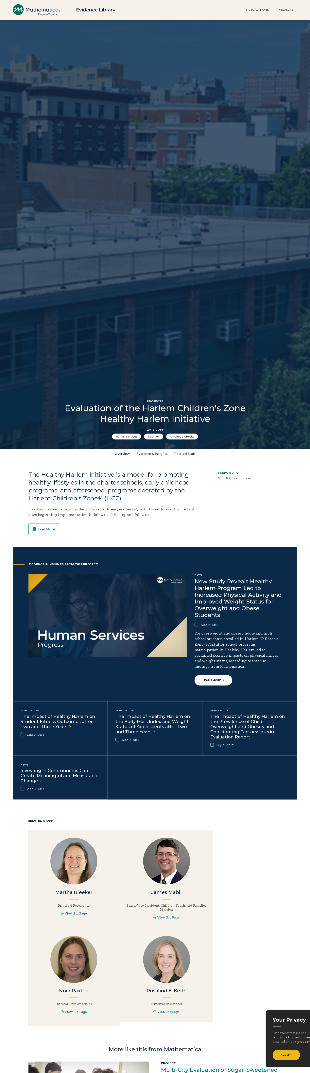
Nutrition (154, 436)
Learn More (213, 680)
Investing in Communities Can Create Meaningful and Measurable (60, 777)
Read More (44, 529)
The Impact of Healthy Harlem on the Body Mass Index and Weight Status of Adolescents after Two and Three (152, 724)
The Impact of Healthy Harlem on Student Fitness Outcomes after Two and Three (58, 722)
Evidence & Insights (152, 454)
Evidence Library (96, 10)
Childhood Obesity (182, 436)
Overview (121, 454)
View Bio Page (70, 916)
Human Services (126, 436)
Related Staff (185, 454)
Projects (285, 10)
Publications (257, 10)
